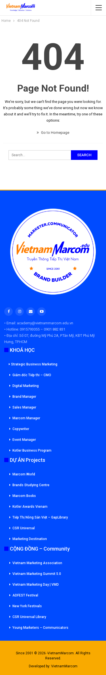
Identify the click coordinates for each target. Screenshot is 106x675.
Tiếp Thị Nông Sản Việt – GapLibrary (40, 517)
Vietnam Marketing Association (37, 563)
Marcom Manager (26, 418)
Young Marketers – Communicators (40, 628)
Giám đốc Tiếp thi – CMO (31, 375)
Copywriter (20, 429)
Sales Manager (24, 407)
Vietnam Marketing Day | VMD (35, 585)
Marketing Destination (29, 539)
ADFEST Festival (25, 595)
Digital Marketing (25, 386)
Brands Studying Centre (30, 485)
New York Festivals (27, 606)
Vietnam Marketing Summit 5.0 (36, 574)
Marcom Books (24, 496)
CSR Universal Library (29, 617)
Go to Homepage (53, 132)
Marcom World (23, 474)
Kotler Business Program (31, 450)
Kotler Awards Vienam (29, 507)
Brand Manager (24, 397)
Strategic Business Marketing (33, 364)
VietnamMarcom (64, 666)
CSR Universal (23, 528)
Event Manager (24, 440)
